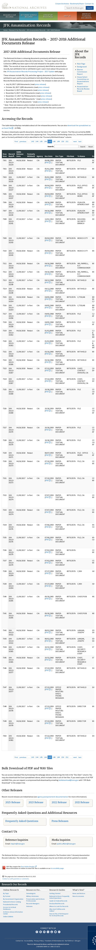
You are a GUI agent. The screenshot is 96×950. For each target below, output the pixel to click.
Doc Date (48, 156)
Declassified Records (56, 903)
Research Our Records (9, 16)
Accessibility (28, 941)
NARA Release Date (20, 154)
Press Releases (60, 821)
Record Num (12, 155)
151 (67, 141)
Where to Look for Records (58, 906)
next (75, 141)
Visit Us (67, 16)
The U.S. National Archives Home (24, 6)
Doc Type (59, 156)
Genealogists (31, 893)
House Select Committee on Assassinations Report (83, 80)
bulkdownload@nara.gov (68, 780)
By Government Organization (13, 899)
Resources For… (33, 890)
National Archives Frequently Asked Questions (59, 897)
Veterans (29, 906)
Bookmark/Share (77, 3)
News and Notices (79, 893)
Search (89, 8)
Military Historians (32, 896)
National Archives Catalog (12, 902)
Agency (40, 156)
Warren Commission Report (82, 71)
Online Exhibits (8, 916)
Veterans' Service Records (29, 16)
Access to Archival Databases (9, 908)
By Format (6, 896)
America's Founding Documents (86, 16)
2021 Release (82, 802)
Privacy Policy (39, 941)
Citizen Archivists (62, 3)
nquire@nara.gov (18, 844)
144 (36, 141)
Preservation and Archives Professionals (35, 900)
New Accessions (78, 896)
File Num (70, 156)
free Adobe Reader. (29, 867)
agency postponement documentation (52, 797)
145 (41, 141)
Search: (51, 146)
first (16, 141)
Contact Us (89, 3)
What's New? (78, 890)
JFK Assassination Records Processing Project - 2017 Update (31, 71)
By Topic (6, 893)
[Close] (93, 928)
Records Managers (32, 903)
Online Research (11, 890)
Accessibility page (57, 868)
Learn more (75, 946)
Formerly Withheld (31, 155)
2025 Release (12, 802)
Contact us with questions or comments (15, 879)
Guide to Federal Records (58, 901)
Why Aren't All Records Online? (57, 910)
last (79, 141)
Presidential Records (10, 904)
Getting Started (54, 893)
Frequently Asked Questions (21, 821)
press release (40, 84)
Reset (91, 147)
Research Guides (57, 890)
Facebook (36, 931)
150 (62, 141)
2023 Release (35, 802)
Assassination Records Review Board (83, 88)
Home (5, 30)
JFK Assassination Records (36, 30)
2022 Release (59, 802)
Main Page (81, 64)
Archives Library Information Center (13, 913)
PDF (47, 162)
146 (45, 141)
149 (58, 141)
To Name (81, 156)
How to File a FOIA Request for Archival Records (58, 915)
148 (54, 141)
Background (82, 66)
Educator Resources (48, 16)
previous (23, 141)
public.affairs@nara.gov (66, 844)
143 (32, 141)
